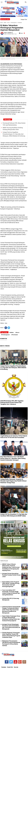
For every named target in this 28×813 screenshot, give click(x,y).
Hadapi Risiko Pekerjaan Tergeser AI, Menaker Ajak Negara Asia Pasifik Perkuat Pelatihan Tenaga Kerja (13, 480)
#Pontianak (14, 334)
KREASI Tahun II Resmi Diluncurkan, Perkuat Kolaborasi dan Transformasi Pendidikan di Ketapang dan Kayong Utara (11, 567)
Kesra (8, 22)
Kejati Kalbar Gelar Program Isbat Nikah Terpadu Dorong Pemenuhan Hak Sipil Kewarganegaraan (10, 584)
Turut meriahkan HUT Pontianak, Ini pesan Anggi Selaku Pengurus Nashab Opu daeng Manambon (11, 592)
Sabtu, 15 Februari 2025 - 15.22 (10, 33)
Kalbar (5, 22)
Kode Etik (10, 667)
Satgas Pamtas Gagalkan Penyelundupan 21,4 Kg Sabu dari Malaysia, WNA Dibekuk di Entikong (14, 134)
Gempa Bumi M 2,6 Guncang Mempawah (10, 599)
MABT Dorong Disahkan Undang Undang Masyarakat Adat (13, 128)
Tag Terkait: (4, 332)
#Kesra (17, 332)
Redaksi (3, 667)
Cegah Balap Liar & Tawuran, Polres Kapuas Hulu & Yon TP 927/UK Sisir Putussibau (13, 436)
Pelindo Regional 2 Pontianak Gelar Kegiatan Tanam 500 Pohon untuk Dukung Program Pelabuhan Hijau (11, 635)
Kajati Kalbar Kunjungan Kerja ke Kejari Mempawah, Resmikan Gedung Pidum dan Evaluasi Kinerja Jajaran (11, 618)
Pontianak (20, 22)
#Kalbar (11, 332)
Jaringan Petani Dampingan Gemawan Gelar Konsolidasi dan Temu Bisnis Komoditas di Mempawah (11, 626)
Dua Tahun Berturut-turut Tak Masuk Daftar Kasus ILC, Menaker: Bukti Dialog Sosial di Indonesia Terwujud (12, 458)
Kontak (16, 667)
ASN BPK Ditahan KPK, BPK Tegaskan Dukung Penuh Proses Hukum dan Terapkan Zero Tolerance (11, 402)
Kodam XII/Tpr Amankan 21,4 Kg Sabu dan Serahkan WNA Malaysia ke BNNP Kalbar (13, 515)
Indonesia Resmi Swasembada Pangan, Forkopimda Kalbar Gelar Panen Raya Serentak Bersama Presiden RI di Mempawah (11, 610)
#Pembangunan (5, 334)
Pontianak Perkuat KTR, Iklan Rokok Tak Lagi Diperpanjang (14, 124)
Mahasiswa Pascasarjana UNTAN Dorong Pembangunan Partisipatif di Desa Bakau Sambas (11, 643)
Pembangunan (14, 22)
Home (1, 22)
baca (21, 33)
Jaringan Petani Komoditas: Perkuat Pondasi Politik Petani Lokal (11, 575)
